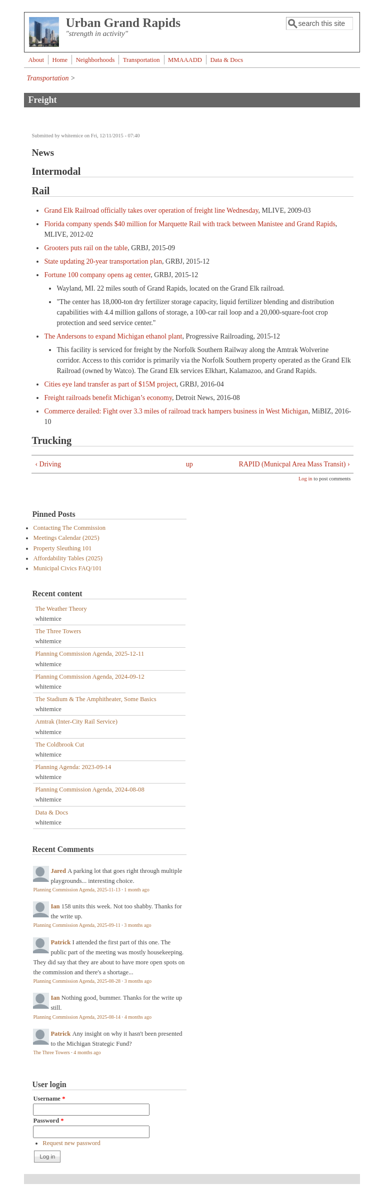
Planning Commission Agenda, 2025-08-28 (76, 981)
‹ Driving (48, 464)
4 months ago (138, 1017)
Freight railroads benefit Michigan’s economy (108, 397)
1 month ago (136, 889)
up (189, 464)
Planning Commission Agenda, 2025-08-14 (76, 1017)
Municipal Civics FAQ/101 (67, 568)
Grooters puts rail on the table (86, 248)
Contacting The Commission (69, 527)
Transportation (141, 59)
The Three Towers (58, 631)
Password (48, 1120)
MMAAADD (185, 59)
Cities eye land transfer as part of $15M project (110, 384)
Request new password (71, 1143)
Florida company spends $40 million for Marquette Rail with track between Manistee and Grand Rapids (189, 224)
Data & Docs (226, 59)
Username (49, 1098)
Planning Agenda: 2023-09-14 (73, 767)
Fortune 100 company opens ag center (97, 275)
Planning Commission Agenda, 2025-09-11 (76, 925)
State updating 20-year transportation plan (103, 261)
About (36, 59)
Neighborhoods (95, 59)
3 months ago (137, 925)
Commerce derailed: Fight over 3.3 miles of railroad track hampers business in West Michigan (176, 411)
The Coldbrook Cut (59, 744)
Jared (58, 870)
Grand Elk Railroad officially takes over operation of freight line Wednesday (151, 210)
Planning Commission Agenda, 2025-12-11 (89, 653)
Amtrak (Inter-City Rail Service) (76, 721)
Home (60, 59)
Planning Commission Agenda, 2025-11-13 (76, 889)
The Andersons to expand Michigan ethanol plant (113, 336)
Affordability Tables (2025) (67, 558)
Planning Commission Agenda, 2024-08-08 (89, 789)
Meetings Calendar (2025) (66, 537)
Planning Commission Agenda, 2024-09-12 (89, 676)
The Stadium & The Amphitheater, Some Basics (95, 699)
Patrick (60, 942)
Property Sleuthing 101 (62, 548)
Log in (305, 478)
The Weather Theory (60, 608)
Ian (55, 906)
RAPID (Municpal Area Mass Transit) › (294, 464)
